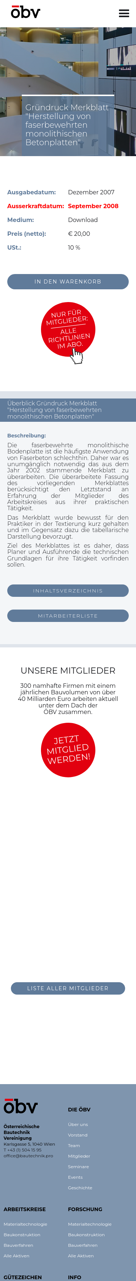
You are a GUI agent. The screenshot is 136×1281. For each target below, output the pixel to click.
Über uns (78, 1124)
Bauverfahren (18, 1245)
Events (75, 1177)
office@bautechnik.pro (28, 1155)
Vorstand (78, 1135)
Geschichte (80, 1187)
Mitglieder (79, 1156)
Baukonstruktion (22, 1234)
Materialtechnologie (25, 1224)
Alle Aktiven (16, 1255)
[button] (124, 13)
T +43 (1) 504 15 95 (22, 1150)
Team (74, 1145)
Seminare (78, 1166)
